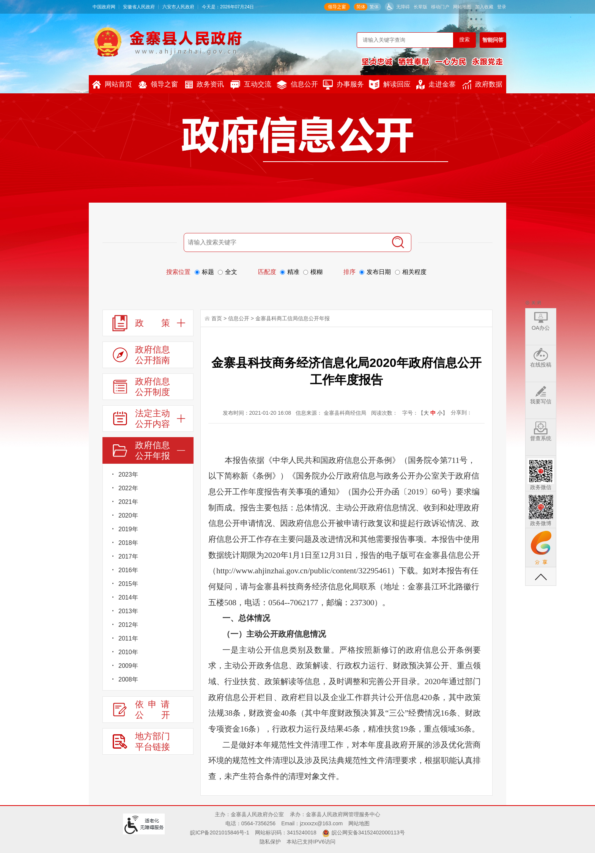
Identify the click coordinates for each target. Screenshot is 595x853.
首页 (216, 318)
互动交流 (250, 84)
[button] (420, 7)
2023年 (128, 474)
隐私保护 (270, 842)
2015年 (128, 584)
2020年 (128, 515)
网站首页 (112, 84)
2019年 (128, 529)
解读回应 (390, 85)
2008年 (128, 679)
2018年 (128, 543)
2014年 (128, 597)
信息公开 (297, 84)
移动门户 (440, 6)
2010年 (128, 652)
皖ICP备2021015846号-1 (219, 832)
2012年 (128, 625)
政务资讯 (204, 84)
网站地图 (462, 6)
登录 (501, 6)
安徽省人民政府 (139, 6)
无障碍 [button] (403, 6)
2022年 (128, 488)
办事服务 (343, 85)
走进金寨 (436, 85)
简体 (360, 6)
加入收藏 (484, 6)
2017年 (128, 556)
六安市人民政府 (178, 6)
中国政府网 (104, 6)
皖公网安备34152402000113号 (368, 832)
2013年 (128, 611)
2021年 (128, 502)
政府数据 (482, 84)
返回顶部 (541, 576)
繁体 (374, 6)
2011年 (128, 638)
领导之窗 (337, 6)
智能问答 (493, 40)
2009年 (128, 666)
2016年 (128, 570)
